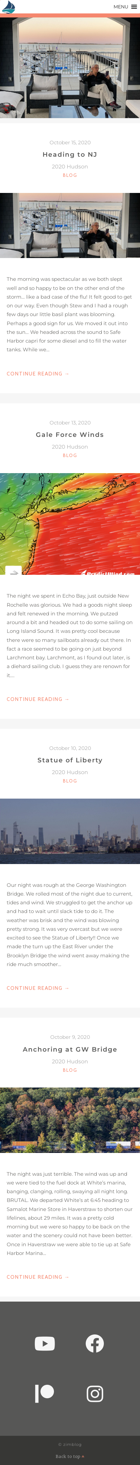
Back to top (70, 1456)
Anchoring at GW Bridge (70, 1049)
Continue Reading (38, 373)
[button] (121, 6)
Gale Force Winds (70, 435)
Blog (70, 175)
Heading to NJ (70, 154)
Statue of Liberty (70, 760)
